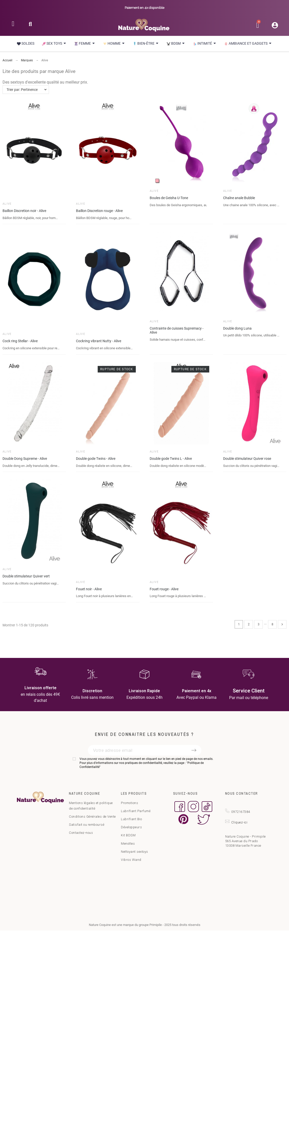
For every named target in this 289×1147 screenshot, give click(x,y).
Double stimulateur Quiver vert (26, 576)
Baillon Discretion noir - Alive (24, 211)
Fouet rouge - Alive (164, 589)
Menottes (128, 843)
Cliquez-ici (239, 822)
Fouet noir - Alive (89, 589)
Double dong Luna (237, 328)
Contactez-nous (81, 833)
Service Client (249, 691)
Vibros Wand (131, 860)
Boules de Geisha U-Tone (169, 198)
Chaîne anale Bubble (239, 198)
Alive (7, 203)
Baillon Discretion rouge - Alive (99, 211)
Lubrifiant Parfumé (135, 811)
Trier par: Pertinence (22, 90)
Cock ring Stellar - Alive (20, 341)
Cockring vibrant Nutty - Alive (98, 341)
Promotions (129, 803)
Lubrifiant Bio (131, 819)
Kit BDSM (128, 835)
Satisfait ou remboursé (86, 824)
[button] (30, 25)
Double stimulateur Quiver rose (247, 459)
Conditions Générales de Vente (92, 816)
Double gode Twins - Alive (95, 459)
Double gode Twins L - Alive (171, 459)
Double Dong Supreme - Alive (25, 459)
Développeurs (131, 827)
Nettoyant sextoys (134, 851)
